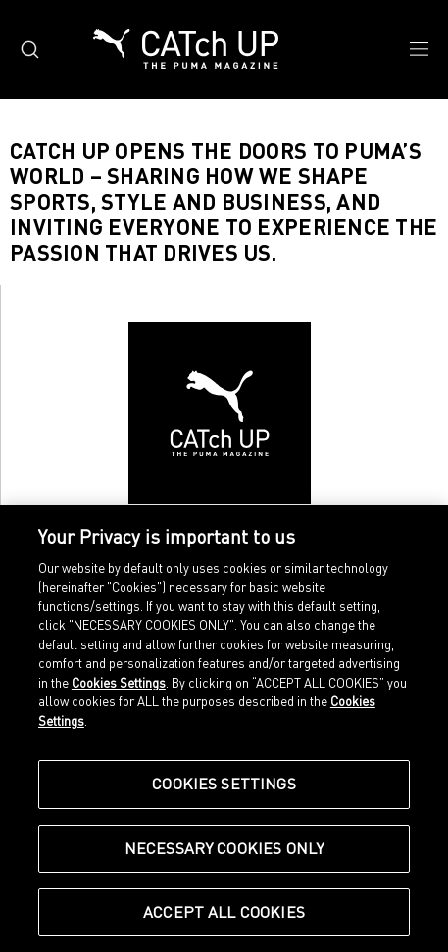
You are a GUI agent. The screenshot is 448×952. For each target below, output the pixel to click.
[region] (224, 728)
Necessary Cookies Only (224, 848)
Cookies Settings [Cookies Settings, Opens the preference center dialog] (224, 783)
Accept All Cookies (224, 912)
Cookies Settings (119, 682)
